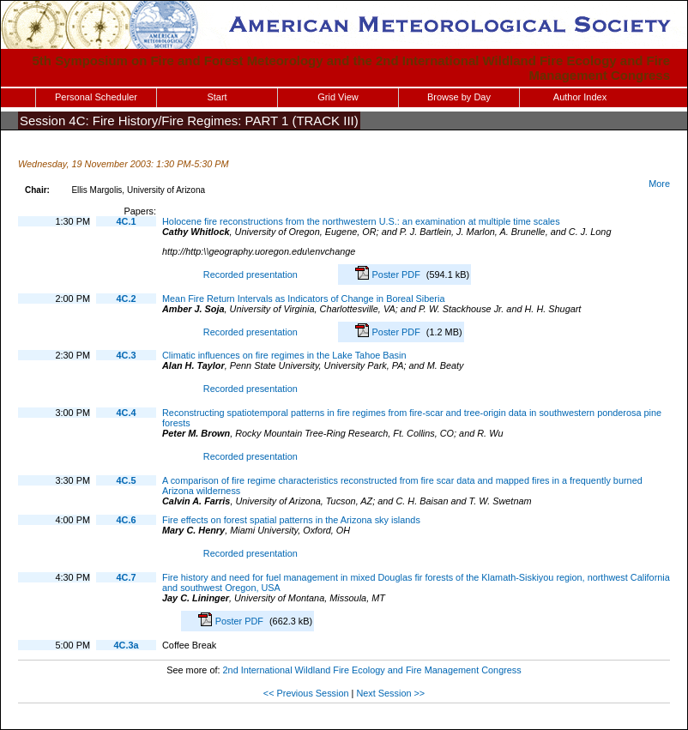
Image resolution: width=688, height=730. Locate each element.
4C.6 (126, 520)
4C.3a (125, 645)
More (659, 183)
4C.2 (126, 298)
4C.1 (126, 221)
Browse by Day (459, 97)
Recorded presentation (248, 274)
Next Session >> (390, 693)
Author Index (580, 97)
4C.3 (126, 355)
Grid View (337, 97)
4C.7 (126, 577)
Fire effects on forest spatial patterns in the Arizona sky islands (291, 520)
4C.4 (126, 412)
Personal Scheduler (96, 97)
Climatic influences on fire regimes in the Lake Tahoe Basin (284, 355)
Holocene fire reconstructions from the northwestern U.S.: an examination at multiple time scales (361, 221)
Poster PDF (397, 274)
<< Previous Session (306, 693)
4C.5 (126, 480)
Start (216, 97)
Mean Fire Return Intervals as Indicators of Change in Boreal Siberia (303, 298)
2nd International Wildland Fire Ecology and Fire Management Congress (372, 670)
